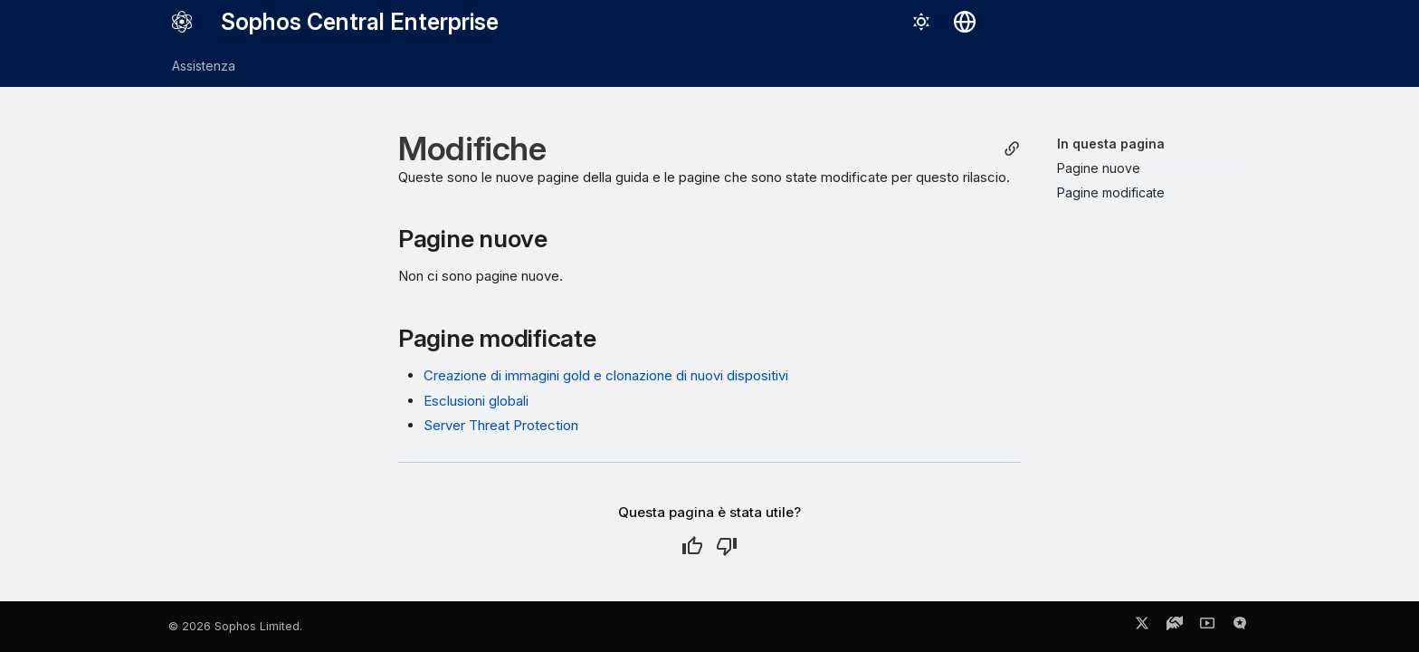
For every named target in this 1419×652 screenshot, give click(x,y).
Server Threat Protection (501, 425)
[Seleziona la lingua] (965, 22)
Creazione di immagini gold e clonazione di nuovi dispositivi (606, 375)
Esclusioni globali (476, 400)
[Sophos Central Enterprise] (182, 22)
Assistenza (203, 65)
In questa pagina (1111, 143)
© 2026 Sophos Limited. (235, 626)
